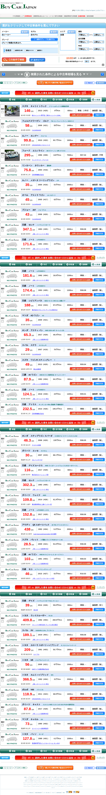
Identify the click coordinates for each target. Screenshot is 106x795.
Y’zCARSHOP (36, 130)
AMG (64, 779)
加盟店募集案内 (38, 792)
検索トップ (26, 777)
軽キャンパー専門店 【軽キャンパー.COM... (46, 115)
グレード (5, 40)
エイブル (36, 654)
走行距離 (81, 39)
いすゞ (51, 779)
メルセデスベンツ (58, 779)
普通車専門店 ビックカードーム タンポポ (46, 743)
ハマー (79, 780)
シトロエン (80, 784)
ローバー (47, 784)
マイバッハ (69, 779)
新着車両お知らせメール (41, 16)
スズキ (42, 779)
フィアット (55, 786)
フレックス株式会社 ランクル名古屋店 (45, 625)
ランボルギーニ (62, 786)
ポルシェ (40, 780)
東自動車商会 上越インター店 (42, 504)
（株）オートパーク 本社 (40, 234)
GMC (76, 780)
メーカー (5, 31)
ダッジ (63, 782)
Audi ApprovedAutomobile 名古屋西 (44, 534)
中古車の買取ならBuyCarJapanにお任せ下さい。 (90, 10)
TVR (59, 784)
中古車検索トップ (18, 16)
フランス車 (53, 777)
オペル (59, 780)
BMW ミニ (27, 780)
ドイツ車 (36, 777)
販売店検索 (90, 16)
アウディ (45, 780)
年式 (80, 46)
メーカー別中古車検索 (56, 16)
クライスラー (57, 782)
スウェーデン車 (66, 777)
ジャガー (34, 784)
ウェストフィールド (66, 784)
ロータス (52, 784)
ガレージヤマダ (37, 460)
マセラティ (49, 786)
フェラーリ (43, 786)
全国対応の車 (18, 50)
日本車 (32, 777)
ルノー (29, 786)
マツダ (38, 779)
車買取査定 (28, 16)
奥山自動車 (37, 369)
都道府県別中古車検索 (70, 16)
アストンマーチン (27, 784)
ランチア (69, 786)
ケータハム (74, 784)
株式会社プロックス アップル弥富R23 (44, 310)
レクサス (72, 777)
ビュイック (25, 782)
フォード (37, 782)
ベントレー (80, 782)
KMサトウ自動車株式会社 (40, 669)
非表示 (8, 50)
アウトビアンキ (75, 786)
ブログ (53, 792)
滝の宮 (35, 610)
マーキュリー (43, 782)
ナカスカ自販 (36, 445)
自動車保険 (82, 16)
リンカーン (31, 782)
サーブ (53, 787)
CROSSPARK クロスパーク (41, 145)
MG (56, 784)
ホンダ (27, 779)
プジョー (25, 786)
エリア (62, 31)
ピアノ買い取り (46, 792)
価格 (80, 31)
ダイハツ (47, 779)
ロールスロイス (73, 782)
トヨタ (77, 777)
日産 (81, 777)
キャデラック (65, 780)
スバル (34, 779)
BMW (79, 779)
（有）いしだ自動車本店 (40, 339)
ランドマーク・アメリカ (40, 160)
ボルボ (81, 786)
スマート (75, 779)
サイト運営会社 (30, 792)
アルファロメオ (36, 786)
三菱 (31, 779)
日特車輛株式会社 (38, 175)
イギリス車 (47, 777)
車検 (64, 792)
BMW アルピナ (34, 780)
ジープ (67, 782)
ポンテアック (50, 782)
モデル (33, 31)
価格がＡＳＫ (30, 50)
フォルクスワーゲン (53, 780)
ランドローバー (41, 784)
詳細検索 (18, 65)
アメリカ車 (41, 777)
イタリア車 (59, 777)
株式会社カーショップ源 (40, 475)
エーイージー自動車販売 (40, 728)
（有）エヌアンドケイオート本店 (43, 578)
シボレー (71, 780)
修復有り (39, 50)
